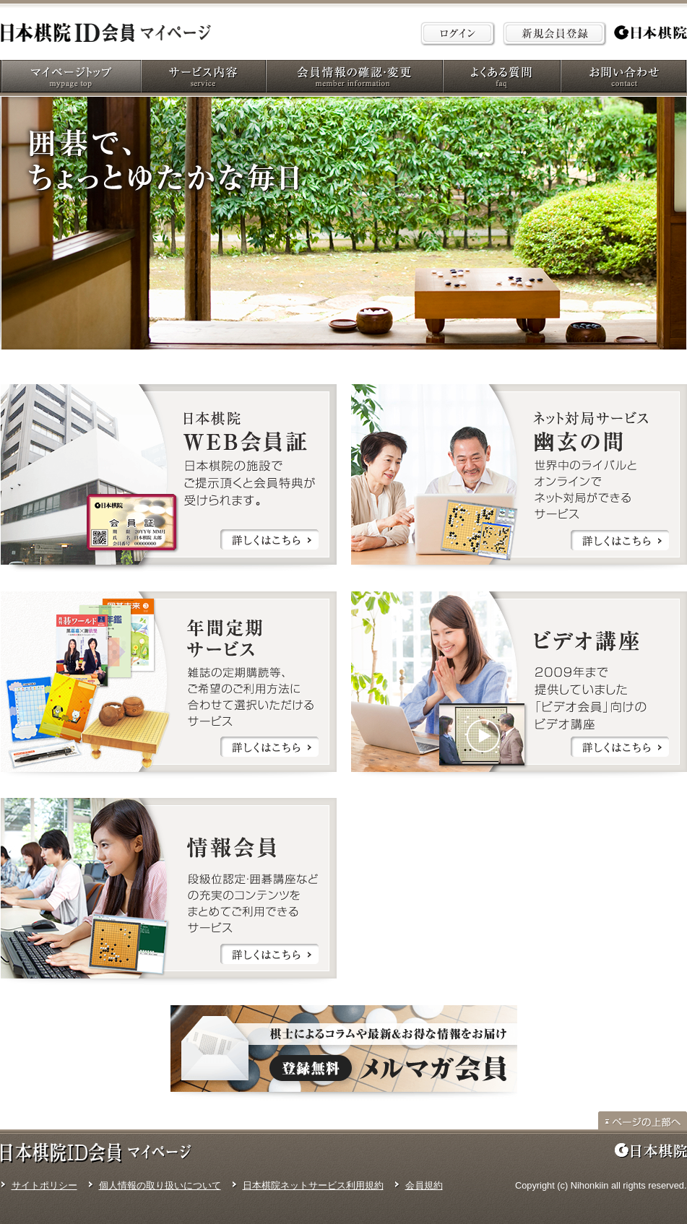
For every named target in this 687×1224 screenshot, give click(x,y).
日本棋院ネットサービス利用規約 (313, 1185)
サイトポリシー (44, 1185)
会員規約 (424, 1185)
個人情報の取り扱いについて (160, 1185)
